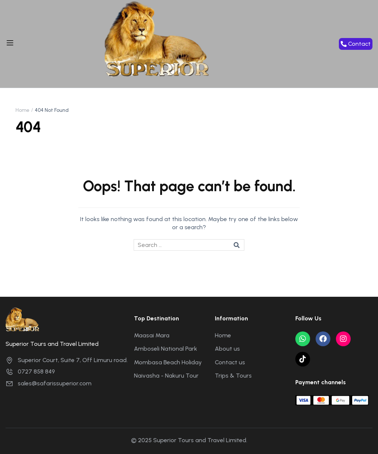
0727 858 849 (30, 371)
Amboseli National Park (165, 348)
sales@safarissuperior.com (49, 383)
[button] (355, 44)
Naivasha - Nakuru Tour (166, 375)
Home (23, 110)
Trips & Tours (233, 375)
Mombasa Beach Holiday (168, 362)
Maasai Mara (151, 335)
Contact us (230, 362)
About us (227, 348)
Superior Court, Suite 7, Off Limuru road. (67, 360)
